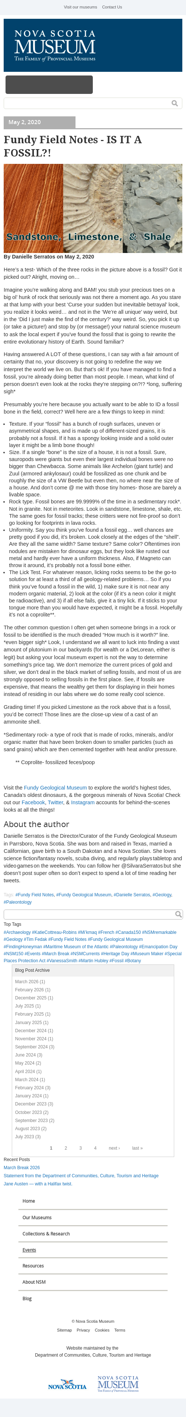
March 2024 (26, 1079)
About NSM (34, 1282)
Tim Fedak (36, 939)
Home (28, 1201)
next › (114, 1148)
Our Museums (37, 1217)
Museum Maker (148, 953)
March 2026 (26, 981)
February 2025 (29, 1014)
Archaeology (18, 932)
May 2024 (25, 1063)
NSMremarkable (160, 932)
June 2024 (25, 1055)
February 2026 (29, 989)
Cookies (102, 1330)
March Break (56, 953)
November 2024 (30, 1038)
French (107, 932)
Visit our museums (80, 7)
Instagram (83, 802)
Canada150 (129, 932)
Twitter (55, 802)
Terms (119, 1330)
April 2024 (25, 1071)
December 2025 (30, 998)
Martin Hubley (94, 960)
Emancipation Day (159, 946)
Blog (27, 1298)
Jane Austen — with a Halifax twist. (38, 1183)
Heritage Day (116, 953)
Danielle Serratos (133, 894)
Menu (49, 84)
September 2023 (31, 1120)
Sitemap (64, 1330)
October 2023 (28, 1112)
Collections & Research (46, 1234)
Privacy (83, 1330)
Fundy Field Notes (36, 894)
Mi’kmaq (88, 932)
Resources (33, 1266)
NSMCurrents (86, 953)
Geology (163, 894)
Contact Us (112, 7)
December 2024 (30, 1030)
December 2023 (30, 1104)
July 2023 (24, 1136)
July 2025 (24, 1006)
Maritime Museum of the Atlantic (77, 946)
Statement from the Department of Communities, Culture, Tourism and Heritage (81, 1175)
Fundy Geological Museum (55, 788)
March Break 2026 (22, 1167)
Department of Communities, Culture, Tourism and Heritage (93, 1355)
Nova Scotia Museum (59, 45)
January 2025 (28, 1022)
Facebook (33, 802)
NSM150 (15, 953)
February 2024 (29, 1087)
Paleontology (19, 902)
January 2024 (28, 1095)
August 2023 (27, 1128)
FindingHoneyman (24, 946)
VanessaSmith (63, 960)
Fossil (117, 960)
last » (137, 1148)
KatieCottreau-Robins (55, 932)
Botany (134, 960)
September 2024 (31, 1046)
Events (34, 953)
